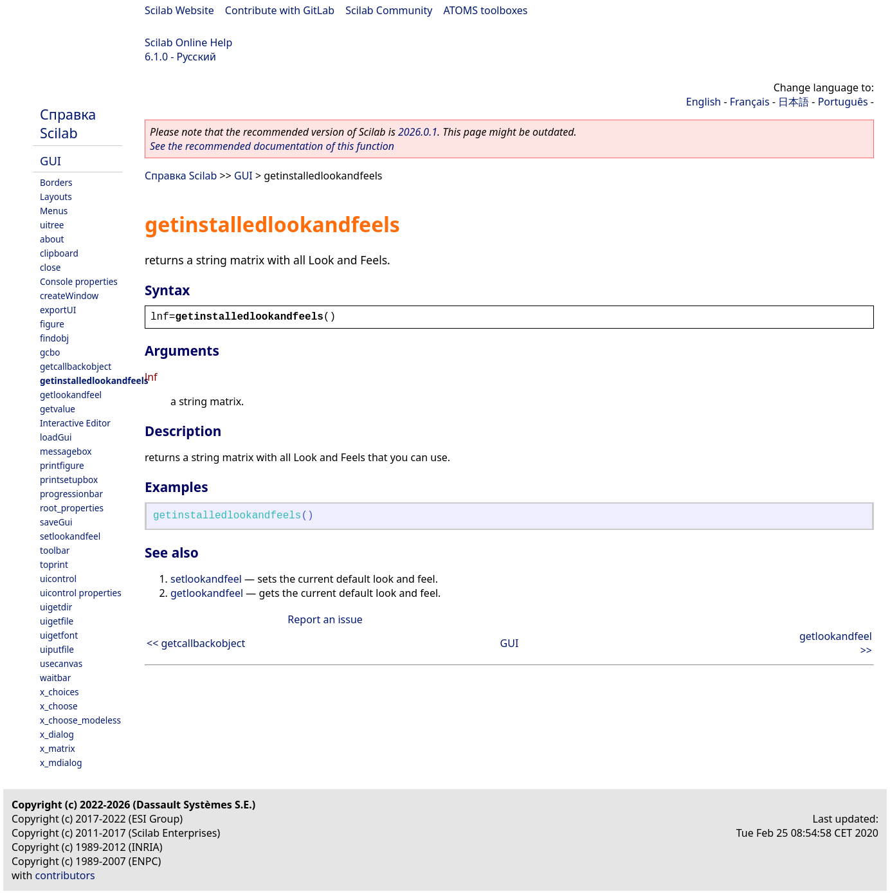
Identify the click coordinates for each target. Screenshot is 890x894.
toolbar (54, 550)
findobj (54, 338)
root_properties (72, 508)
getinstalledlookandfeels (94, 380)
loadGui (56, 437)
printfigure (62, 465)
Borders (56, 182)
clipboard (59, 253)
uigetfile (56, 621)
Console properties (79, 281)
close (50, 267)
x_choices (59, 692)
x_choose (59, 706)
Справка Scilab (68, 123)
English (703, 102)
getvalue (57, 409)
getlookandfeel (71, 394)
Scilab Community (388, 10)
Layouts (56, 196)
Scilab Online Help (188, 42)
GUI (50, 160)
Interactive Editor (75, 423)
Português (843, 102)
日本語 (793, 102)
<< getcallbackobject (196, 643)
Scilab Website (179, 10)
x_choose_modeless (80, 720)
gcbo (50, 352)
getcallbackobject (75, 366)
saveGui (56, 522)
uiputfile (57, 649)
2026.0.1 (417, 132)
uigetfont (59, 635)
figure (52, 324)
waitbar (55, 677)
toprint (54, 564)
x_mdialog (61, 762)
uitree (52, 225)
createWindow (69, 295)
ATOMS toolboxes (486, 10)
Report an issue (324, 619)
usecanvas (61, 663)
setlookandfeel (70, 536)
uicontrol (58, 578)
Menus (54, 211)
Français (750, 102)
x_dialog (57, 734)
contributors (65, 875)
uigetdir (56, 607)
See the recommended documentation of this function (272, 146)
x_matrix (57, 748)
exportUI (58, 310)
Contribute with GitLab (279, 10)
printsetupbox (69, 479)
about (52, 239)
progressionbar (71, 494)
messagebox (66, 451)
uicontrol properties (81, 593)
